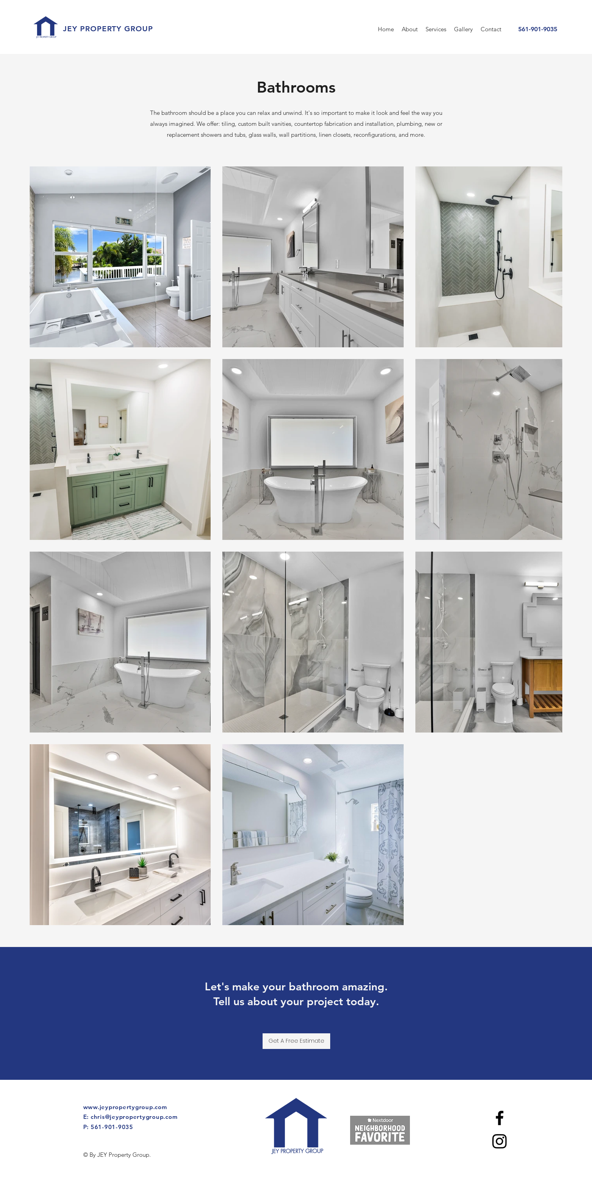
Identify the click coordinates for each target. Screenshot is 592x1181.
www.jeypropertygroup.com (125, 1107)
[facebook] (499, 1117)
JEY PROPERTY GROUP (108, 28)
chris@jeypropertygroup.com (134, 1116)
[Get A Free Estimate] (296, 1041)
